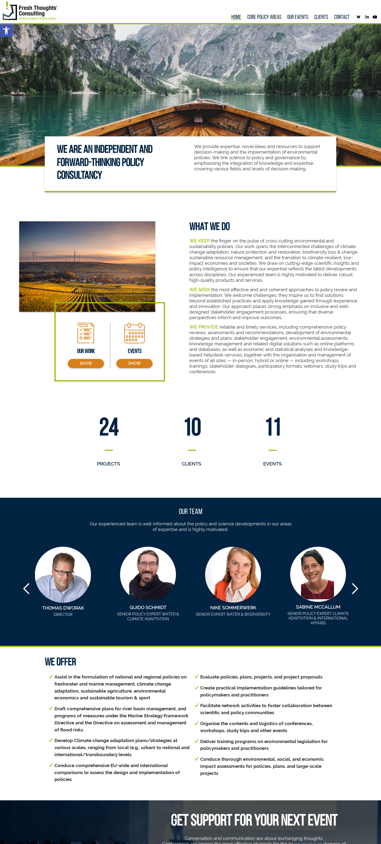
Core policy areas (264, 17)
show (86, 363)
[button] (6, 30)
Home (236, 17)
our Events (297, 17)
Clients (321, 17)
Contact (342, 17)
